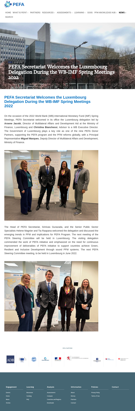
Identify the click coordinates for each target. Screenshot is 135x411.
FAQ (27, 399)
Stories (8, 403)
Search (9, 17)
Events (8, 392)
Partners (35, 13)
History (73, 396)
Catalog (29, 396)
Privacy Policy (95, 392)
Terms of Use (95, 396)
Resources (48, 13)
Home (8, 13)
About (73, 392)
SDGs (90, 13)
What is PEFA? (20, 13)
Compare (50, 396)
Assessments (64, 13)
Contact (73, 403)
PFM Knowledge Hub (105, 13)
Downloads (50, 403)
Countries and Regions (54, 399)
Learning (80, 13)
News (122, 13)
